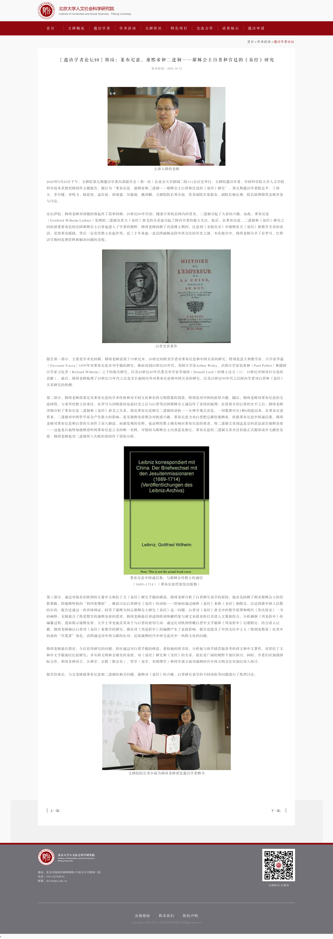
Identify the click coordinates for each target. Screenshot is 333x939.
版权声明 (190, 916)
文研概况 (76, 28)
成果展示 (230, 28)
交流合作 (205, 28)
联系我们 (166, 916)
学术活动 (127, 28)
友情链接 (142, 916)
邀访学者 (102, 28)
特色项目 (179, 28)
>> (270, 42)
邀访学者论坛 (284, 42)
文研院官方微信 (278, 868)
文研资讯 (153, 28)
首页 (50, 28)
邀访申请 (256, 28)
